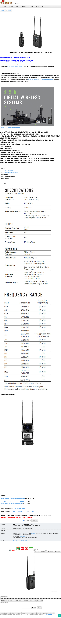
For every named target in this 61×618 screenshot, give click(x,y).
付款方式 (50, 551)
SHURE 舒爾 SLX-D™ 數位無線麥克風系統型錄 (11, 503)
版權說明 (45, 613)
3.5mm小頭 (25, 511)
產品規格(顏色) (23, 536)
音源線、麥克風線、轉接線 (19, 508)
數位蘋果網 (4, 613)
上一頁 (37, 551)
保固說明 (31, 613)
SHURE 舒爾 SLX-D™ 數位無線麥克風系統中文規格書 (13, 498)
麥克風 (9, 10)
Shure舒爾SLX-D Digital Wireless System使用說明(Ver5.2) (14, 501)
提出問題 (33, 533)
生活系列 (3, 10)
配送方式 (57, 551)
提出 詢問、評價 (24, 540)
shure (18, 524)
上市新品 (10, 600)
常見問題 (51, 613)
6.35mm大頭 (31, 511)
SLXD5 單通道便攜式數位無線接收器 (10, 172)
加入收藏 (43, 551)
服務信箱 (48, 614)
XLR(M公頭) (19, 511)
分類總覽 (40, 600)
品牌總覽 (25, 600)
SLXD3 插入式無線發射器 (34, 79)
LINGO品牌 (18, 600)
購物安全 (38, 613)
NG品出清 (33, 600)
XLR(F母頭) (12, 511)
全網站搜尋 (15, 540)
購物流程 (11, 613)
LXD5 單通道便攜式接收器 (47, 79)
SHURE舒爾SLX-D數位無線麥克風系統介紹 (10, 127)
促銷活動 (4, 600)
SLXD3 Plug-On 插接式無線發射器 (14, 66)
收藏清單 (18, 613)
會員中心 (24, 613)
